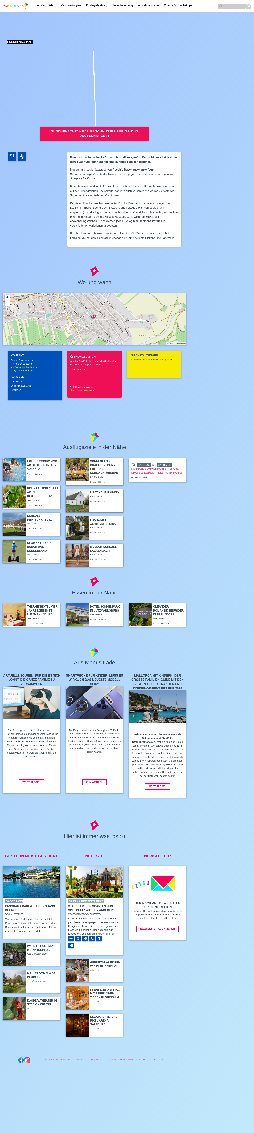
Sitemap (173, 1059)
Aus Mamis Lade (149, 5)
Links (161, 1059)
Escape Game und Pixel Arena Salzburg (103, 1020)
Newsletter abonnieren (157, 928)
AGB (152, 1059)
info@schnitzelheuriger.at (23, 370)
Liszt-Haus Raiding (104, 492)
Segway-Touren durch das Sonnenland (39, 546)
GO (248, 6)
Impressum (126, 1059)
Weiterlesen (31, 782)
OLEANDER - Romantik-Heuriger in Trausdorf (168, 610)
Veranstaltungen (72, 5)
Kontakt (141, 1059)
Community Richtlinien (102, 1059)
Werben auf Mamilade (57, 1059)
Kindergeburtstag (98, 5)
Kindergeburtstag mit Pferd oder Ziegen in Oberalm (105, 993)
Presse (79, 1059)
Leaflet (170, 344)
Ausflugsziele (45, 5)
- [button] (7, 303)
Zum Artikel (94, 782)
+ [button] (7, 297)
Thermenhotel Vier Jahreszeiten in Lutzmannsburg (42, 610)
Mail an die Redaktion (82, 390)
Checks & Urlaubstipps (179, 5)
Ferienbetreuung (124, 5)
